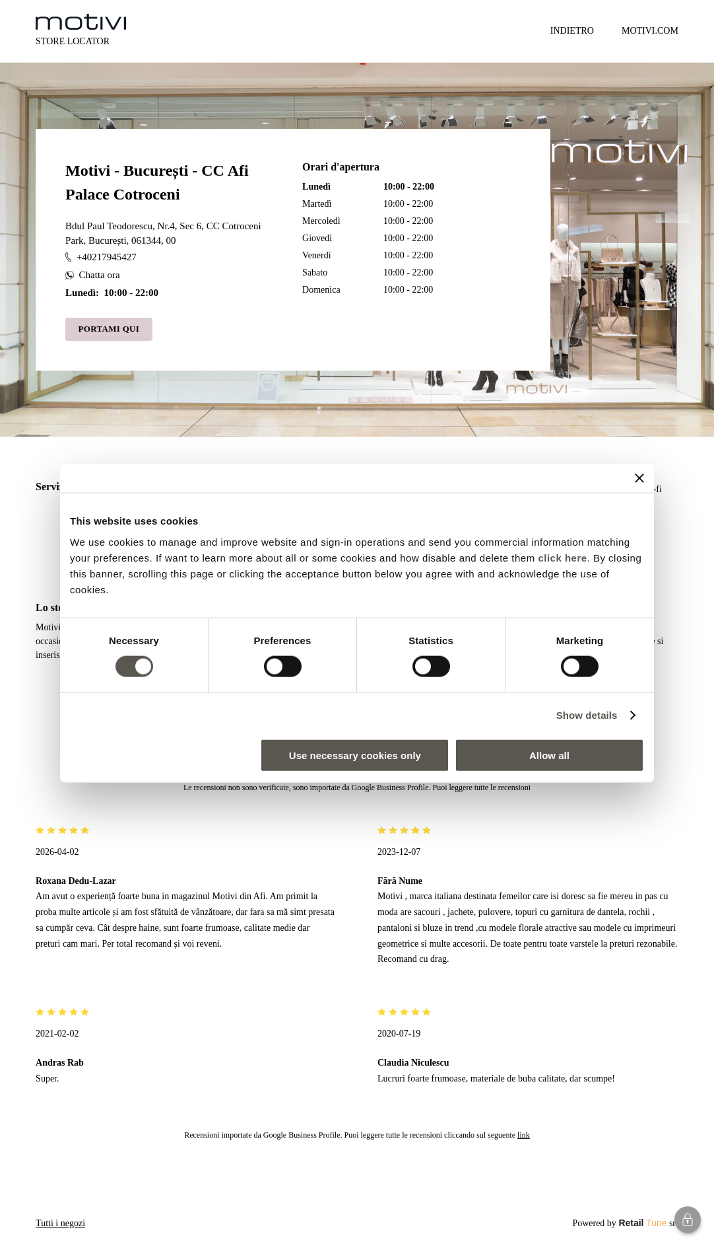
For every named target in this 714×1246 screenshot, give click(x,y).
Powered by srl (625, 1223)
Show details (587, 715)
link (523, 1135)
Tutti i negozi (60, 1223)
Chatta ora (92, 275)
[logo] (81, 22)
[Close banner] (639, 478)
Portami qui (109, 329)
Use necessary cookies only (355, 754)
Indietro (572, 31)
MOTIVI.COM (650, 31)
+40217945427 (101, 257)
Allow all (549, 754)
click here (562, 557)
